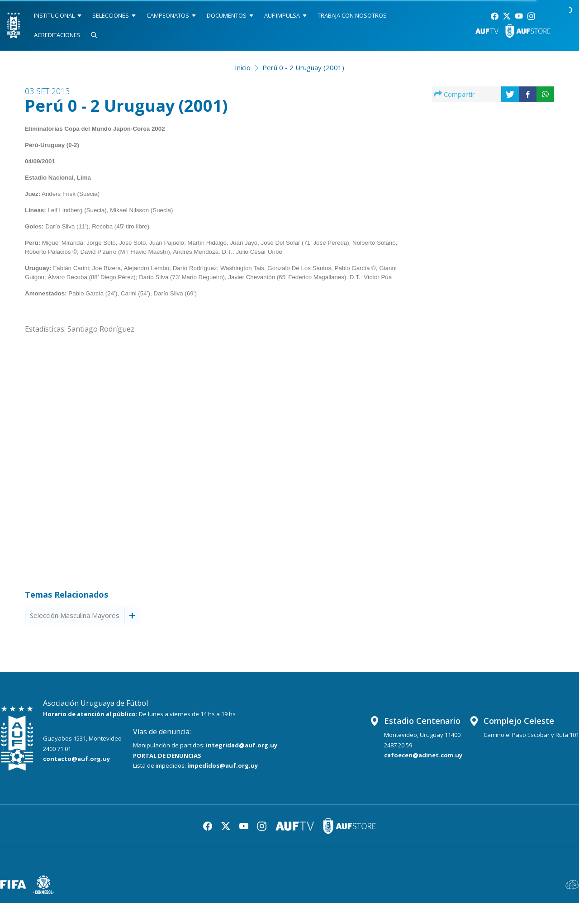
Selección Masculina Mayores (74, 615)
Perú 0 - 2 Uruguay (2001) (303, 67)
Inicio (243, 67)
